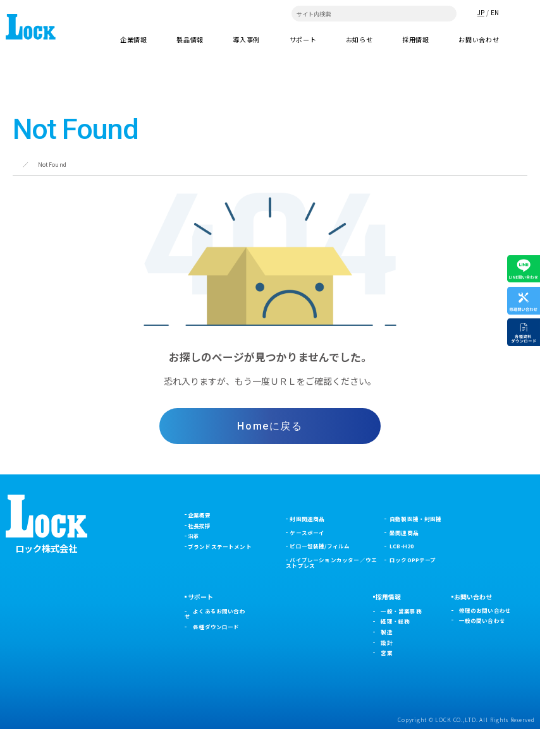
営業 (386, 652)
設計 (386, 642)
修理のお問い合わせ (485, 610)
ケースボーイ (307, 532)
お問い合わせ (478, 39)
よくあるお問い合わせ (215, 613)
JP (480, 12)
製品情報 (190, 39)
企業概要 (199, 515)
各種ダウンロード (216, 626)
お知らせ (359, 39)
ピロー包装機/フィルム (320, 546)
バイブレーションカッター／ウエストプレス (331, 562)
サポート (201, 596)
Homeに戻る (269, 426)
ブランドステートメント (220, 546)
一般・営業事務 (401, 611)
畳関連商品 (404, 532)
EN (495, 12)
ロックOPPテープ (413, 559)
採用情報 (415, 39)
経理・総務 (395, 621)
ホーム (21, 164)
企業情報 (133, 39)
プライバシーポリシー (35, 720)
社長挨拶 (199, 525)
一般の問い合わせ (482, 620)
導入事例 (246, 39)
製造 (386, 632)
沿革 (193, 535)
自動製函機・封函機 (416, 518)
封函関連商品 (307, 518)
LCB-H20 (402, 546)
